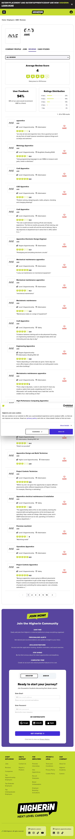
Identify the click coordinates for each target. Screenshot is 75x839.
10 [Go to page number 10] (47, 595)
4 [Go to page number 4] (39, 595)
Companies (9, 771)
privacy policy (32, 418)
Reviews (32, 49)
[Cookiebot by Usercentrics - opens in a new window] (64, 406)
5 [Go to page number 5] (43, 595)
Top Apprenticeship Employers (10, 777)
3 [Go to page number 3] (35, 595)
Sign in (46, 676)
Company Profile (13, 49)
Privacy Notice (45, 739)
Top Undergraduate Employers (10, 792)
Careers (61, 774)
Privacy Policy (50, 770)
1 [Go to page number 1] (28, 595)
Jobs (25, 49)
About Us (62, 764)
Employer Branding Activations (36, 790)
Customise (37, 431)
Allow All (61, 431)
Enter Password (21, 705)
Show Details (64, 425)
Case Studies (44, 49)
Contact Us (22, 764)
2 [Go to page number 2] (32, 595)
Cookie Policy (50, 774)
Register (29, 676)
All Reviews (37, 57)
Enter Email (19, 693)
